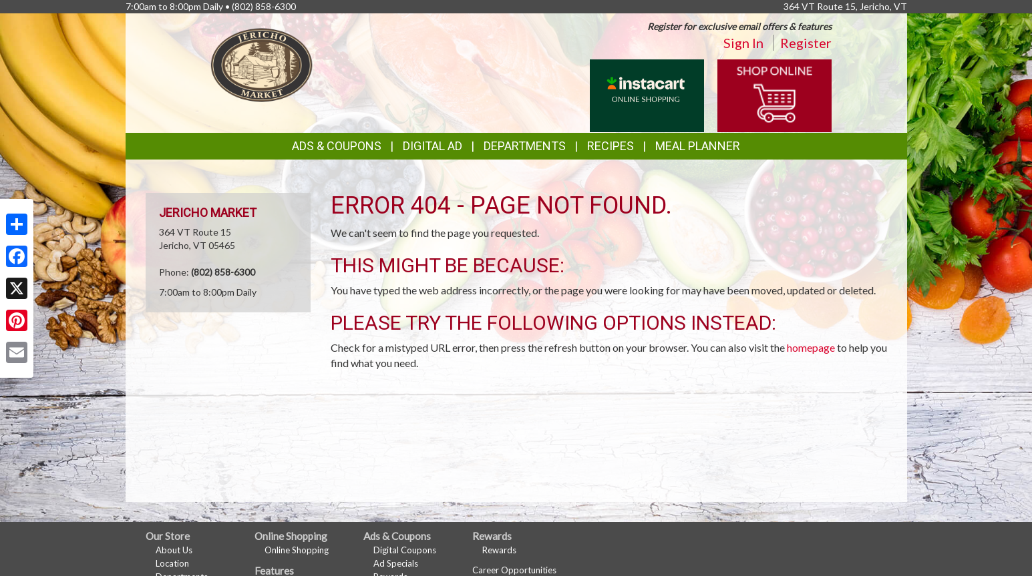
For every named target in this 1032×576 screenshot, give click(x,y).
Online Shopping (297, 550)
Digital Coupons (404, 550)
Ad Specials (395, 563)
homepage (811, 347)
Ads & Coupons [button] (336, 146)
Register (806, 43)
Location (172, 563)
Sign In (743, 43)
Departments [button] (525, 146)
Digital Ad (432, 146)
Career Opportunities (514, 570)
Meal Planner (697, 146)
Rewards (499, 550)
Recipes (610, 146)
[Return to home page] (261, 63)
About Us (174, 550)
